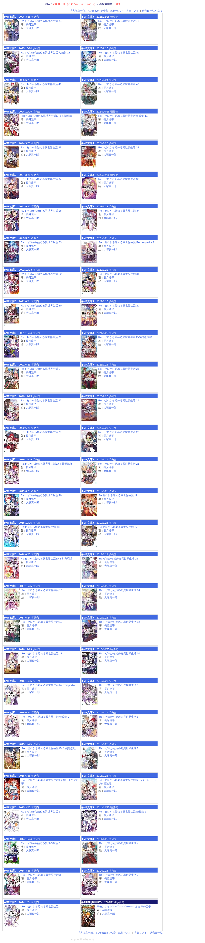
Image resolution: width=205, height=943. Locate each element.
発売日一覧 (156, 932)
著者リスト (132, 10)
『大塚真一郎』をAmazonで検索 (89, 10)
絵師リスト (117, 10)
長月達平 (31, 24)
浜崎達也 (107, 910)
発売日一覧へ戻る (152, 10)
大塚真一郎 (32, 28)
